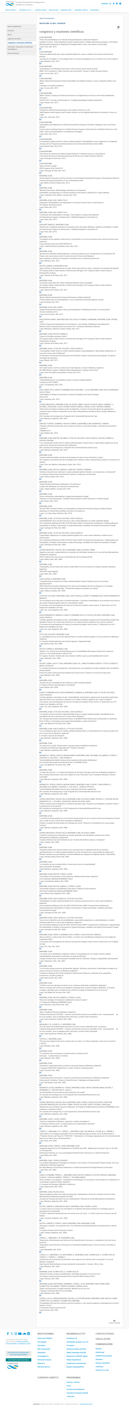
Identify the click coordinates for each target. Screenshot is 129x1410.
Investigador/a (43, 1356)
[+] (40, 49)
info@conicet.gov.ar (86, 1404)
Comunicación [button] (66, 10)
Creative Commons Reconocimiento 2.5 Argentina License (18, 1342)
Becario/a (41, 1363)
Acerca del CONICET (45, 1338)
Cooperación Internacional (76, 1363)
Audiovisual (100, 1352)
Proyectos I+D (72, 1338)
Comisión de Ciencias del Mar (77, 1393)
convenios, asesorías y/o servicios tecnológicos (20, 48)
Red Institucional (44, 1349)
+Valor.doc (70, 1396)
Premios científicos (103, 1363)
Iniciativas (99, 1366)
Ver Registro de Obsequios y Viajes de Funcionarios (18, 1354)
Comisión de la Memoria (75, 1389)
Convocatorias (41, 10)
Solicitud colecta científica (76, 1349)
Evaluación (42, 1352)
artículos (11, 30)
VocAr (69, 1386)
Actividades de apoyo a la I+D (77, 1342)
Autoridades (42, 1342)
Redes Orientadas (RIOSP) (76, 1352)
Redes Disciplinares (74, 1360)
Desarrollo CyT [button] (26, 10)
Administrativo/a (44, 1367)
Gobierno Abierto (81, 10)
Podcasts (99, 1359)
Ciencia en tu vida (102, 1370)
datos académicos (14, 26)
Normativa (41, 1345)
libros (10, 34)
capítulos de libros (14, 39)
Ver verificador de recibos (18, 1360)
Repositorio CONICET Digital (77, 1356)
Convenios (70, 1345)
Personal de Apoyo (44, 1360)
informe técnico (13, 53)
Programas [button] (95, 10)
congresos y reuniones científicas (20, 43)
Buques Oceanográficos (75, 1367)
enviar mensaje (114, 1323)
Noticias (99, 1349)
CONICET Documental (104, 1356)
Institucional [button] (11, 10)
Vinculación (53, 10)
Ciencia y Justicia (73, 1382)
